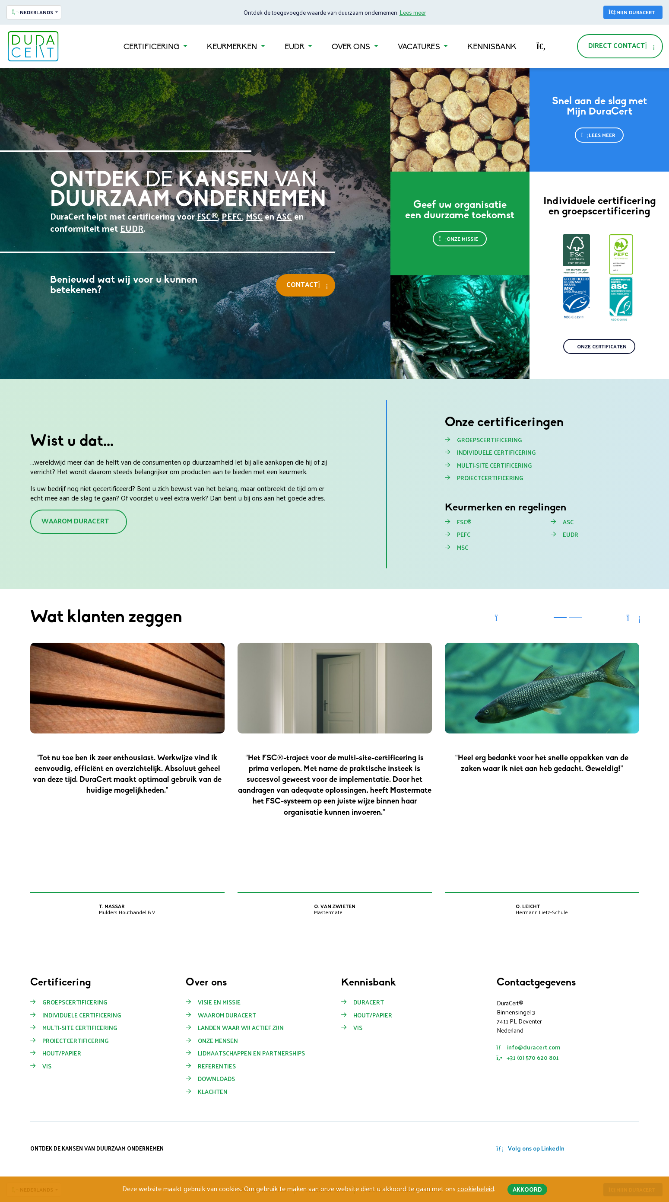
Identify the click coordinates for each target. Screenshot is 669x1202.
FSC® (207, 216)
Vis (46, 1066)
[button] (502, 617)
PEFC (232, 216)
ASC (284, 216)
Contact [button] (307, 284)
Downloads (216, 1079)
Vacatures (420, 47)
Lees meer (412, 12)
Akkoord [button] (527, 1189)
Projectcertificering (490, 478)
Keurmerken (233, 47)
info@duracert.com (528, 1047)
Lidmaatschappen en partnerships (251, 1053)
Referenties (217, 1066)
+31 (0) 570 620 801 (528, 1057)
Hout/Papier (61, 1053)
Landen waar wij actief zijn (241, 1028)
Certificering (152, 47)
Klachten (213, 1092)
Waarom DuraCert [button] (75, 520)
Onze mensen (218, 1041)
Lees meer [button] (598, 135)
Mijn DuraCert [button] (632, 12)
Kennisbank (492, 47)
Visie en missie (219, 1002)
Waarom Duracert (227, 1015)
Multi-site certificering (494, 465)
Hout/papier (372, 1015)
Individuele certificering (496, 452)
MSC (254, 216)
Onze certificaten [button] (602, 346)
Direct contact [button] (621, 45)
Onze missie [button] (458, 238)
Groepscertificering (489, 440)
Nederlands (32, 12)
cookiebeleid (475, 1188)
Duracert (368, 1002)
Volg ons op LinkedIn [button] (531, 1148)
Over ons (352, 47)
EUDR (295, 47)
